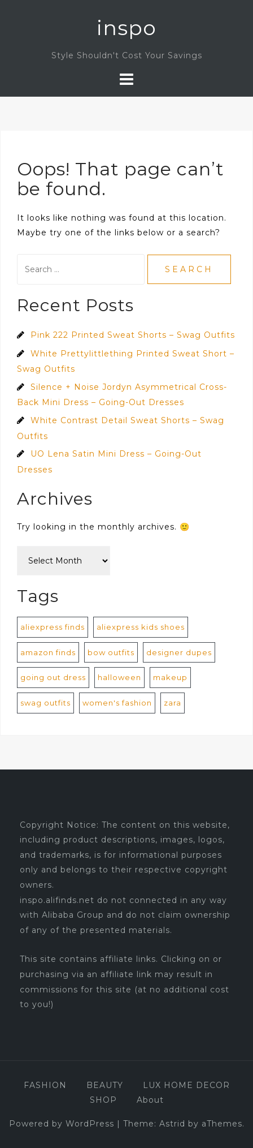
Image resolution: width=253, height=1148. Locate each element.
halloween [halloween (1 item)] (119, 677)
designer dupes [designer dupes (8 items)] (179, 652)
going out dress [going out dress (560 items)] (53, 677)
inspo (126, 27)
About (150, 1100)
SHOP (103, 1100)
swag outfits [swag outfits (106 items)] (45, 702)
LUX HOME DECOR (186, 1085)
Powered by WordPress (61, 1124)
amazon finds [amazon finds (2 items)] (48, 652)
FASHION (45, 1085)
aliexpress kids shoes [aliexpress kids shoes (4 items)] (141, 626)
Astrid (172, 1124)
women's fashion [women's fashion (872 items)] (117, 702)
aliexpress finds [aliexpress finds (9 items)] (52, 626)
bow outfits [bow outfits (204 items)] (111, 652)
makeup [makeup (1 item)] (170, 677)
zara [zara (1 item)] (172, 702)
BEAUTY (104, 1085)
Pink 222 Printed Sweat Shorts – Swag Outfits (132, 335)
